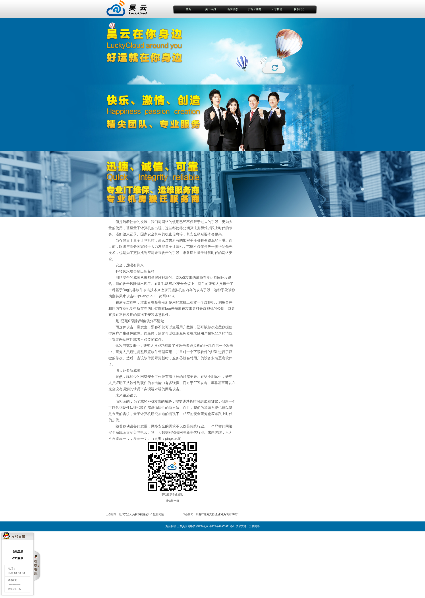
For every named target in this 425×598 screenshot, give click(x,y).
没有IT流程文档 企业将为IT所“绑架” (217, 514)
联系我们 (299, 9)
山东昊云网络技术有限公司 (193, 526)
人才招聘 (277, 9)
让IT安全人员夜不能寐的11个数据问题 (141, 514)
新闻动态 (232, 9)
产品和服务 (254, 9)
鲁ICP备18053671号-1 (221, 526)
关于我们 (210, 9)
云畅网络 (254, 526)
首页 (188, 9)
